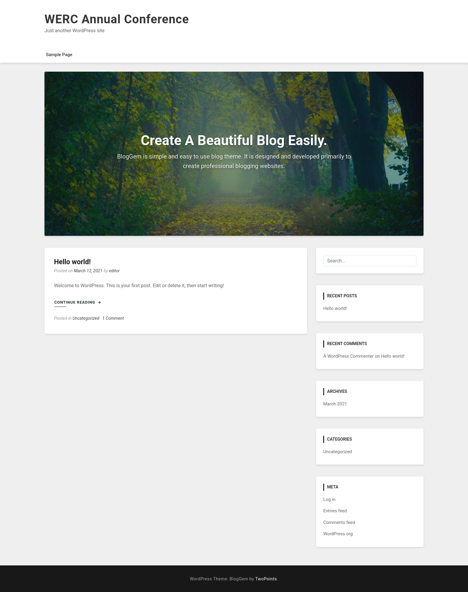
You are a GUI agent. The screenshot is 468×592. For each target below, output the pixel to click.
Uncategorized (86, 318)
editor (114, 270)
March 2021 (335, 404)
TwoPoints (266, 579)
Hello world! (72, 262)
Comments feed (339, 522)
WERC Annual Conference (116, 19)
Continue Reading (77, 302)
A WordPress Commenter (348, 356)
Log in (329, 499)
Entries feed (335, 510)
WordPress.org (338, 533)
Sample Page (59, 54)
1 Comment (113, 318)
